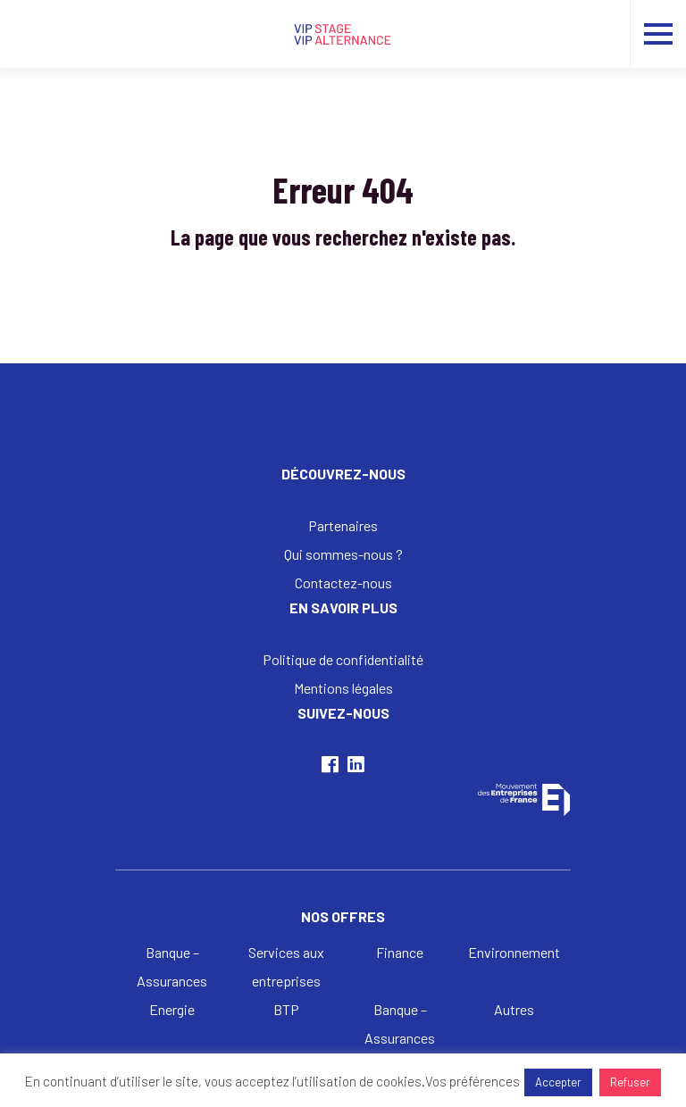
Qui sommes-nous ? (343, 553)
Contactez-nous (343, 582)
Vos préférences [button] (472, 1081)
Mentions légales (343, 687)
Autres (514, 1009)
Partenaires (343, 525)
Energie (172, 1009)
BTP (286, 1009)
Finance (399, 952)
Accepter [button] (558, 1082)
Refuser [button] (630, 1082)
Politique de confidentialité (343, 659)
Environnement (514, 952)
